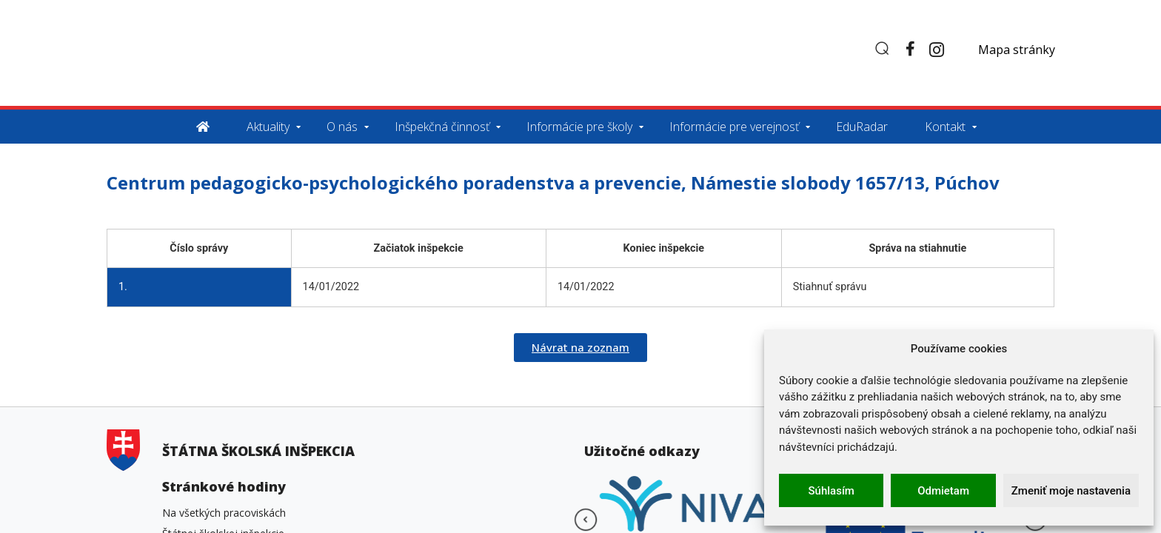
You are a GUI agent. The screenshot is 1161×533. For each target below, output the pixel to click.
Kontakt (945, 126)
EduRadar (862, 126)
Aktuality (268, 126)
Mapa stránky (1016, 49)
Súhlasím (831, 490)
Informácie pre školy (579, 126)
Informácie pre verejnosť (734, 126)
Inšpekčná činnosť (442, 126)
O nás (342, 126)
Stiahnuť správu (830, 287)
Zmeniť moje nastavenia (1071, 490)
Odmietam (943, 490)
